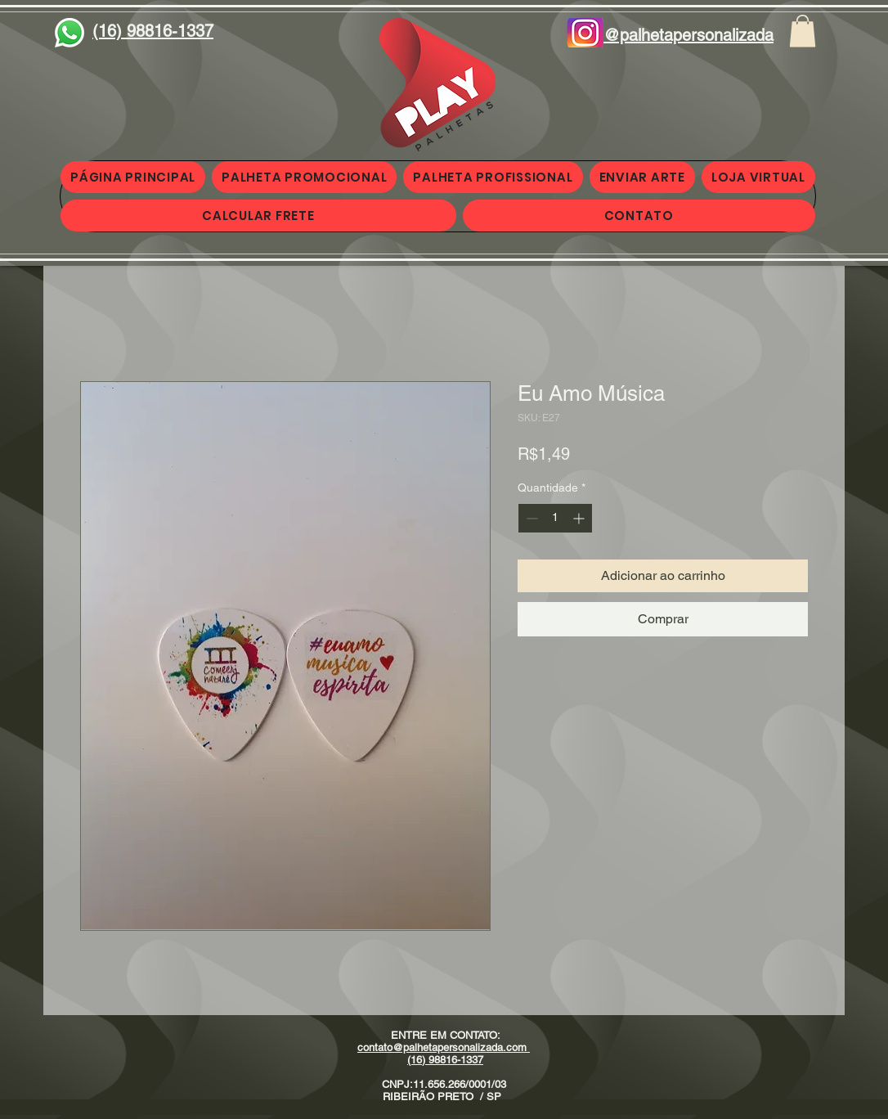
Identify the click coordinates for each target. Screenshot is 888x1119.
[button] (802, 31)
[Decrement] (530, 518)
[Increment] (580, 518)
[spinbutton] (555, 518)
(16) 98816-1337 (445, 1060)
